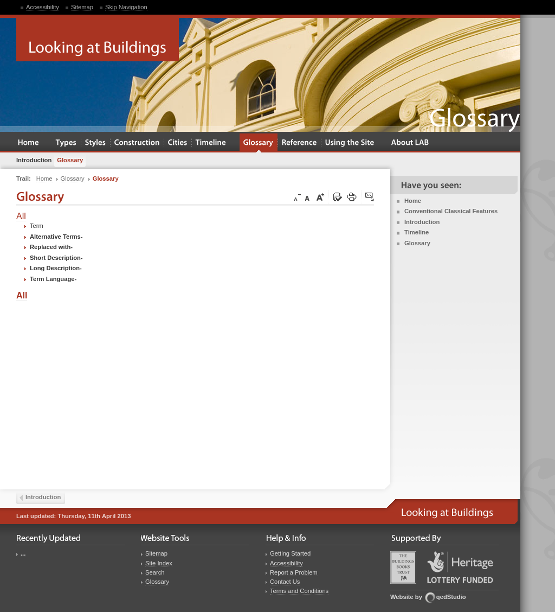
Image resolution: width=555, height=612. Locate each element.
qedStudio (451, 597)
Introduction (422, 222)
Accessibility (42, 7)
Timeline (416, 232)
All (21, 216)
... (23, 553)
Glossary (417, 243)
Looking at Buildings (97, 39)
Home (412, 200)
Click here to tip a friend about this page (370, 197)
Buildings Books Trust (403, 567)
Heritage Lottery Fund (460, 567)
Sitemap (82, 7)
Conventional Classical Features (451, 211)
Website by (406, 597)
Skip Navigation (126, 7)
